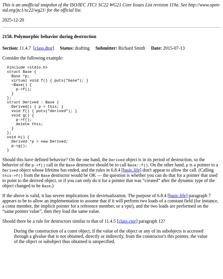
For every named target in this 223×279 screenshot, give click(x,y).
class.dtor (44, 48)
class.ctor (127, 238)
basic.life (131, 187)
